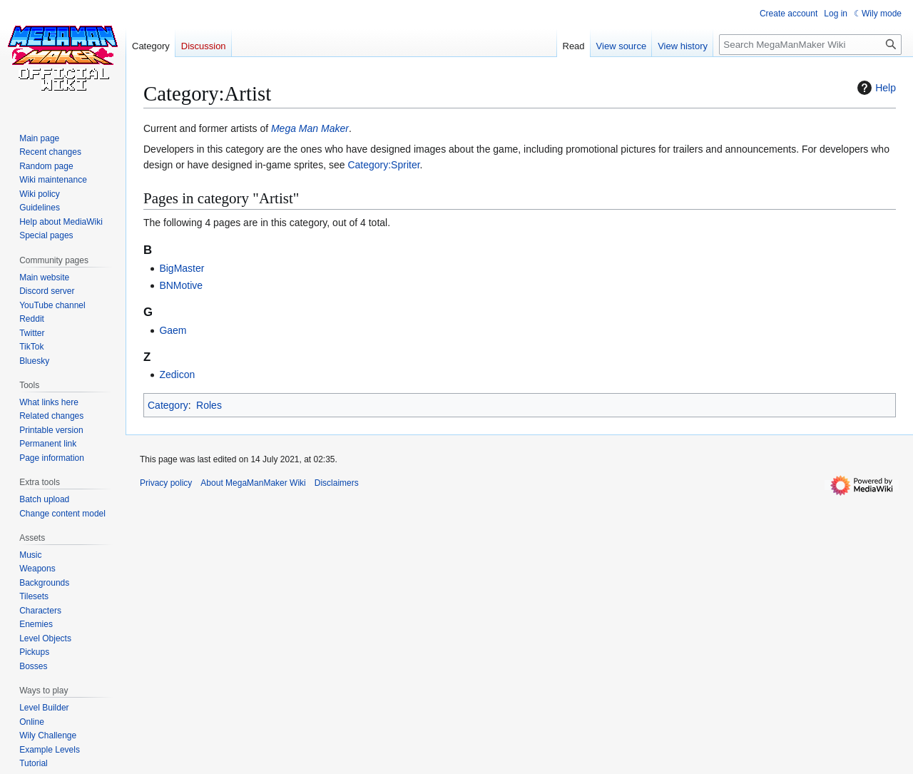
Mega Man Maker (310, 128)
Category (168, 405)
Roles (209, 405)
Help (875, 88)
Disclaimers (337, 483)
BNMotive (181, 285)
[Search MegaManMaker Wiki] (810, 44)
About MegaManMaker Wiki (252, 483)
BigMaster (181, 268)
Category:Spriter (383, 164)
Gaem (172, 330)
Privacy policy (166, 483)
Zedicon (177, 374)
